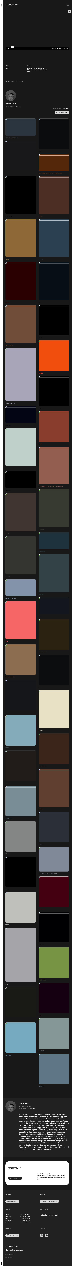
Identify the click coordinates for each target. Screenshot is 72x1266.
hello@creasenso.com (49, 1215)
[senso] (1, 4)
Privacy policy (9, 1257)
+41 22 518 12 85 (25, 1218)
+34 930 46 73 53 (25, 1220)
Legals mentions (9, 1254)
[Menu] (67, 4)
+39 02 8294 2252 (25, 1222)
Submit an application (49, 1201)
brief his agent (15, 1178)
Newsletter (14, 1235)
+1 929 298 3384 (25, 1216)
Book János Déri (62, 112)
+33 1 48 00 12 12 (25, 1214)
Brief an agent (12, 1201)
